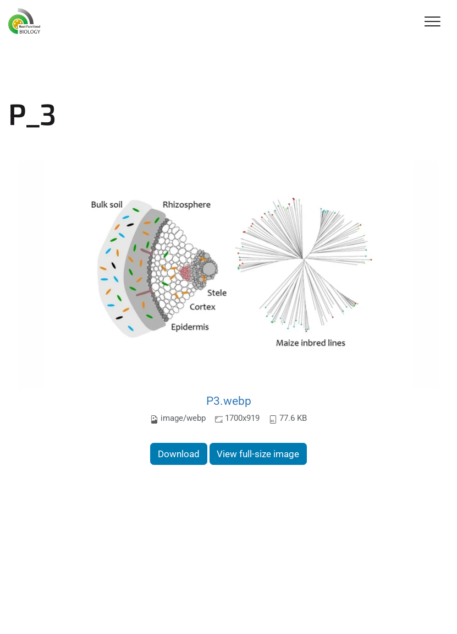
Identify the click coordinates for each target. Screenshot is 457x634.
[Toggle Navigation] (433, 22)
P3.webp (228, 401)
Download (179, 453)
